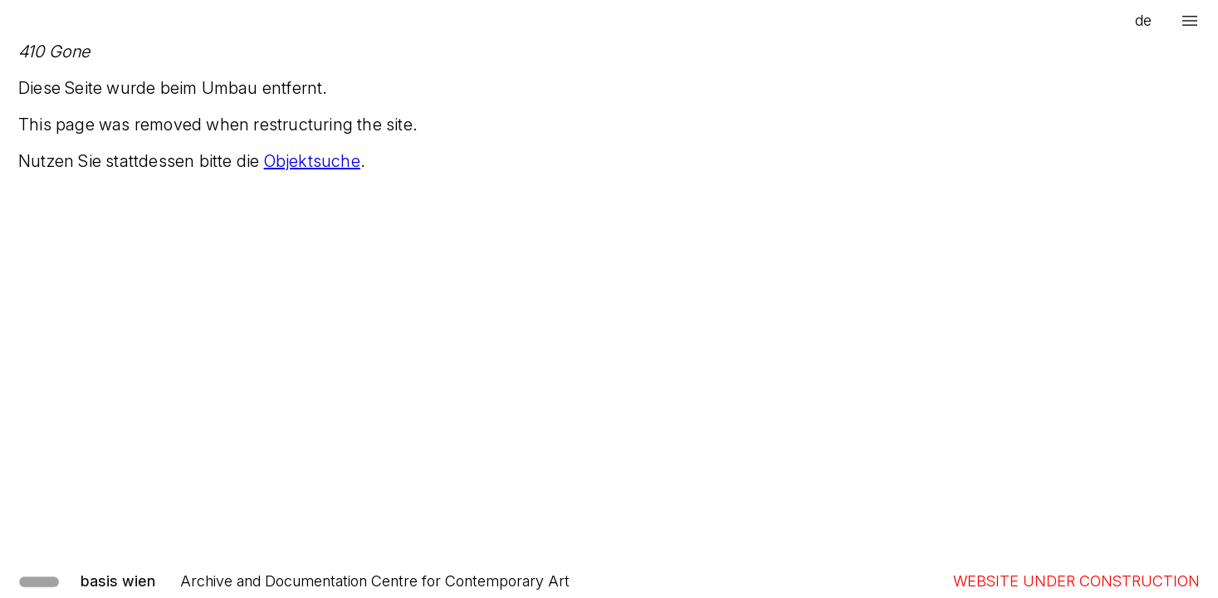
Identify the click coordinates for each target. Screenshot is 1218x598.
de (1143, 20)
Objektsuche (312, 161)
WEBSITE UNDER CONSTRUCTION (1076, 581)
